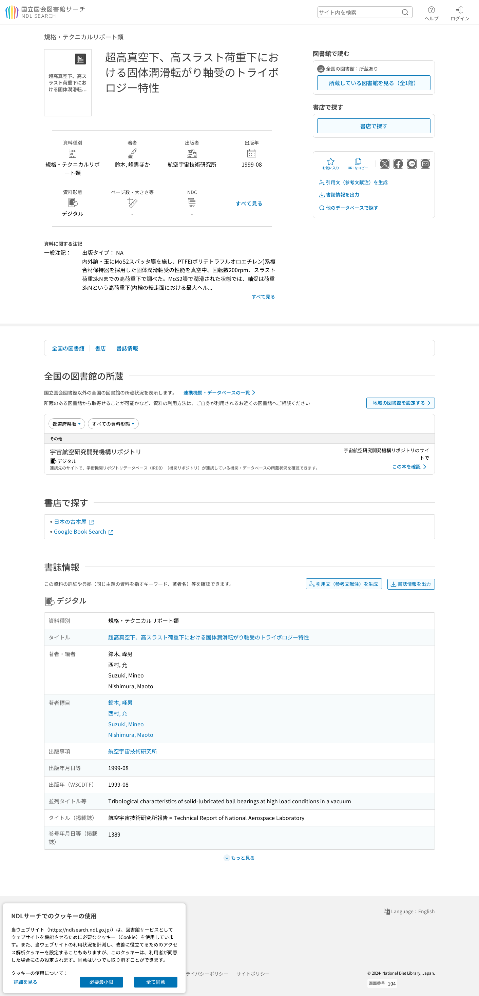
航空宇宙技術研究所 (132, 751)
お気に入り (330, 163)
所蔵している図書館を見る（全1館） (374, 83)
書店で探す (373, 126)
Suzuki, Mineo (126, 724)
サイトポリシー (253, 973)
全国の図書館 (68, 348)
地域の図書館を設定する (403, 403)
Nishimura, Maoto (130, 734)
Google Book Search (84, 531)
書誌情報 (127, 348)
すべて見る (249, 203)
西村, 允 (117, 713)
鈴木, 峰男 (120, 702)
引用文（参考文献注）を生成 (353, 182)
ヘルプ (431, 12)
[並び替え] (67, 423)
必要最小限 (101, 981)
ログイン (460, 12)
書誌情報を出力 (339, 194)
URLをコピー (358, 163)
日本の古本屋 (74, 521)
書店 (100, 348)
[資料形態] (113, 423)
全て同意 (155, 981)
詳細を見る (25, 981)
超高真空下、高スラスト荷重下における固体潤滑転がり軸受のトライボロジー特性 (208, 637)
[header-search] (365, 12)
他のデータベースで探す (348, 207)
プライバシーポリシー (204, 973)
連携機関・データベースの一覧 (221, 392)
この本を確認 (410, 467)
